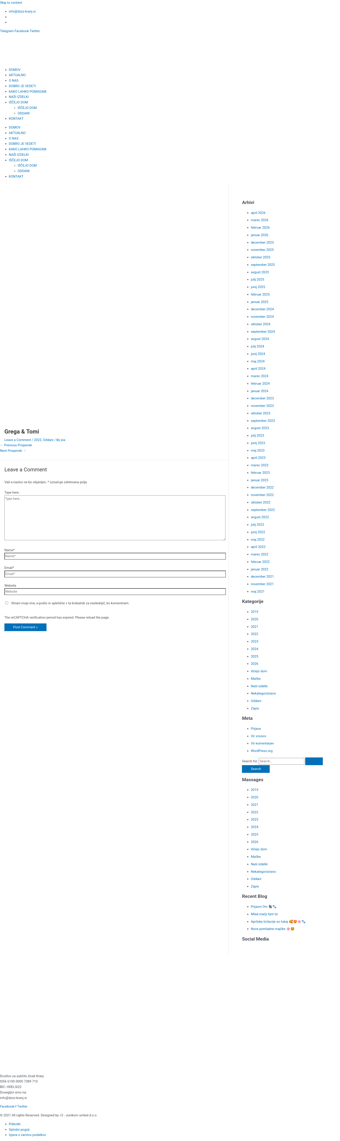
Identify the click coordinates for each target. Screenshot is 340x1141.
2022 (37, 440)
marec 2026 (259, 220)
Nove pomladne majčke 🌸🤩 (272, 929)
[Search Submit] (314, 761)
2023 (254, 641)
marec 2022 (259, 554)
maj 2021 (257, 591)
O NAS (14, 81)
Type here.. (12, 492)
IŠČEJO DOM (18, 102)
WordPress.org (262, 751)
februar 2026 (260, 228)
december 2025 (262, 242)
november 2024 (262, 317)
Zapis (255, 708)
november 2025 (262, 250)
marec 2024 (259, 376)
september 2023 (263, 421)
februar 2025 (260, 294)
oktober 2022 (260, 502)
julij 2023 (257, 435)
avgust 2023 (260, 428)
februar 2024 (260, 384)
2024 (254, 649)
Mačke (256, 679)
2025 (254, 656)
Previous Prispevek (16, 445)
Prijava (256, 729)
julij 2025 (257, 279)
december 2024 (262, 309)
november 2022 (262, 495)
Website (10, 586)
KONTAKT (16, 119)
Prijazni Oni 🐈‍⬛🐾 (264, 907)
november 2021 (262, 584)
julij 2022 (257, 525)
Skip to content (11, 3)
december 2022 (262, 487)
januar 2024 (259, 391)
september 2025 (263, 265)
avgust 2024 (260, 339)
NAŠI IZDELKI (19, 97)
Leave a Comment (17, 440)
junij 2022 (258, 532)
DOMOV (14, 70)
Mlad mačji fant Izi (264, 914)
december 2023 (262, 398)
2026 (254, 664)
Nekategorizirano (263, 693)
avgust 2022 (260, 517)
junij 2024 (258, 354)
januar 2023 (259, 480)
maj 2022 (257, 540)
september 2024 (263, 332)
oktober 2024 (260, 324)
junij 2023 (258, 443)
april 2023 (258, 458)
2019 (254, 612)
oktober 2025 (260, 257)
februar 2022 (260, 562)
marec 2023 (259, 465)
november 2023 (262, 406)
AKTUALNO (17, 75)
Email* (9, 568)
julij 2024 (257, 346)
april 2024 (258, 369)
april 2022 (258, 547)
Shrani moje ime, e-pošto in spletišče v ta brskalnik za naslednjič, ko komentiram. (70, 603)
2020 (254, 619)
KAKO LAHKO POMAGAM (27, 92)
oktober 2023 (260, 413)
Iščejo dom (259, 671)
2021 (254, 627)
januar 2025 (259, 302)
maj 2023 (257, 450)
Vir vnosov (258, 736)
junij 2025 (258, 287)
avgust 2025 (260, 272)
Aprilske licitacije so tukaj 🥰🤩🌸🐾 (278, 922)
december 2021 (262, 577)
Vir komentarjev (262, 743)
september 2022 (263, 510)
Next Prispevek (13, 451)
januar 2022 (259, 569)
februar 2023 (260, 473)
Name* (9, 550)
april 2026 (258, 213)
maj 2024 (257, 361)
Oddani (48, 440)
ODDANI (24, 113)
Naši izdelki (259, 686)
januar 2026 (259, 235)
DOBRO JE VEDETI (22, 86)
